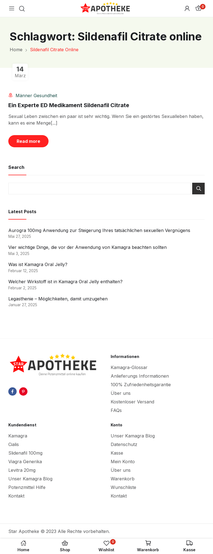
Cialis (13, 444)
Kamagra (17, 436)
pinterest (23, 391)
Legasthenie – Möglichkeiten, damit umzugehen (58, 299)
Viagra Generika (25, 461)
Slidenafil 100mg (25, 453)
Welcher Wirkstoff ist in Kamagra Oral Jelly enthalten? (65, 281)
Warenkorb (123, 478)
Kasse (117, 453)
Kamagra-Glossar (129, 367)
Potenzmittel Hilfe (26, 487)
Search (198, 188)
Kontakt (16, 496)
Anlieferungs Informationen (140, 376)
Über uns (121, 393)
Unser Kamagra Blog (30, 478)
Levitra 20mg (22, 470)
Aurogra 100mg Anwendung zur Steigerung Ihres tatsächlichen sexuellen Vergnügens (99, 230)
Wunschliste (123, 487)
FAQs (116, 410)
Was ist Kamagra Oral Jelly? (37, 264)
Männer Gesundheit (36, 95)
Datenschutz (124, 444)
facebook (12, 391)
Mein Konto (123, 461)
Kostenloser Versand (132, 401)
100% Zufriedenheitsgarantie (141, 384)
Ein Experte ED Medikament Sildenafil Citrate (68, 105)
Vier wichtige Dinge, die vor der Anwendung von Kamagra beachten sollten (87, 247)
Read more (28, 141)
